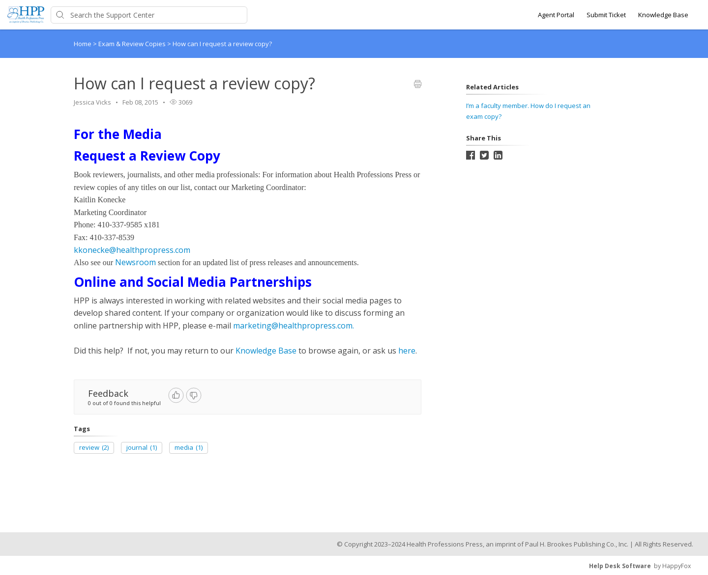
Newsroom (135, 262)
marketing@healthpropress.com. (293, 325)
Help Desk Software (620, 566)
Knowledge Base (663, 14)
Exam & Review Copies (132, 43)
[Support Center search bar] (149, 15)
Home (82, 43)
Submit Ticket (606, 14)
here (406, 350)
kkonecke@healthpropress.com (132, 250)
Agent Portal (556, 14)
